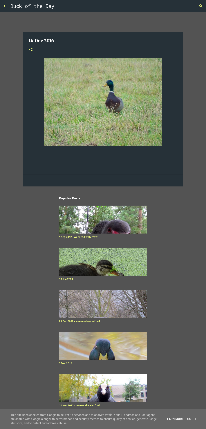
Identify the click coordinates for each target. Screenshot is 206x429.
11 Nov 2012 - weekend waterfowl (79, 405)
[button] (31, 49)
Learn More (174, 419)
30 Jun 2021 (66, 279)
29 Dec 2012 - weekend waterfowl (79, 321)
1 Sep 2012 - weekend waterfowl (78, 237)
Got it (191, 419)
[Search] (59, 6)
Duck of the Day (32, 6)
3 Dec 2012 (65, 363)
